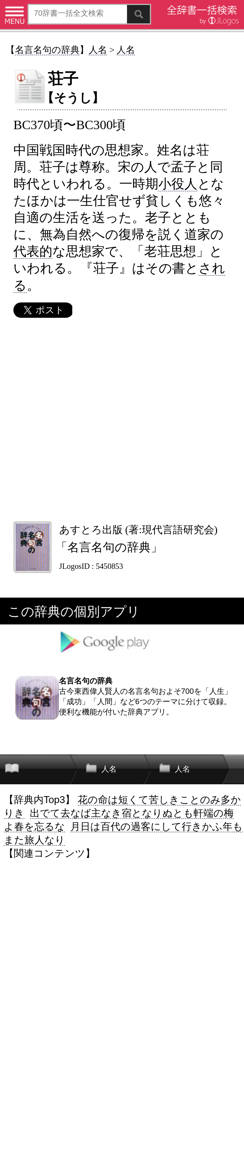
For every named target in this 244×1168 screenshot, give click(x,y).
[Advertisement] (121, 419)
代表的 (32, 251)
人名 (98, 50)
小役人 (177, 183)
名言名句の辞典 (47, 50)
